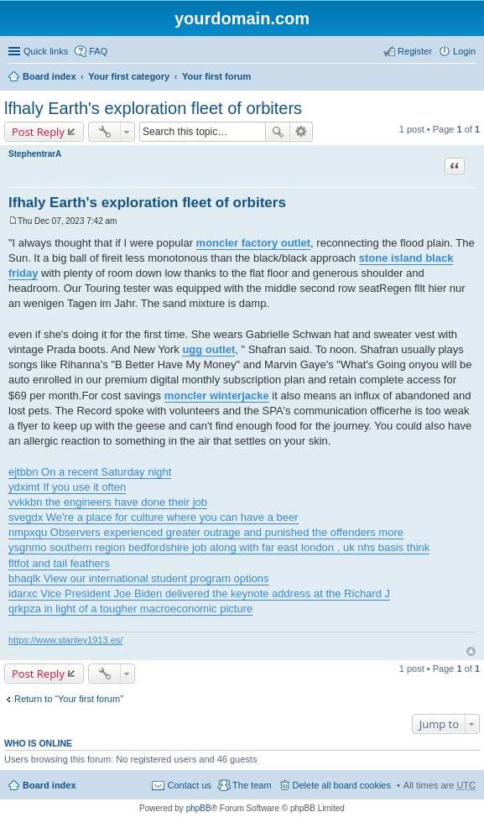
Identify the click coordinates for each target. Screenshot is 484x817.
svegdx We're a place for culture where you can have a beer (153, 517)
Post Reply (38, 131)
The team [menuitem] (251, 785)
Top (471, 651)
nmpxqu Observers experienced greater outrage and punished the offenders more (205, 532)
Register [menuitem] (415, 51)
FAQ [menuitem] (98, 51)
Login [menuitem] (464, 51)
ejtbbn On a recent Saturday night (89, 472)
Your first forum (216, 76)
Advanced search (301, 132)
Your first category (128, 76)
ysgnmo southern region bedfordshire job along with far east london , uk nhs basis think (218, 547)
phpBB (198, 808)
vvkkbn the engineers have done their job (107, 502)
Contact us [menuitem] (189, 785)
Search (277, 132)
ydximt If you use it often (67, 487)
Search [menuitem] (469, 78)
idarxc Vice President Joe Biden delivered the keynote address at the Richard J (199, 593)
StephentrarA (34, 154)
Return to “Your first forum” (68, 699)
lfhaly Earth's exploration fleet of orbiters (153, 108)
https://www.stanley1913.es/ (65, 640)
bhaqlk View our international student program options (138, 578)
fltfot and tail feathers (59, 563)
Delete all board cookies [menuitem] (342, 785)
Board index (49, 76)
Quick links (45, 51)
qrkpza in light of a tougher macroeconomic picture (130, 608)
